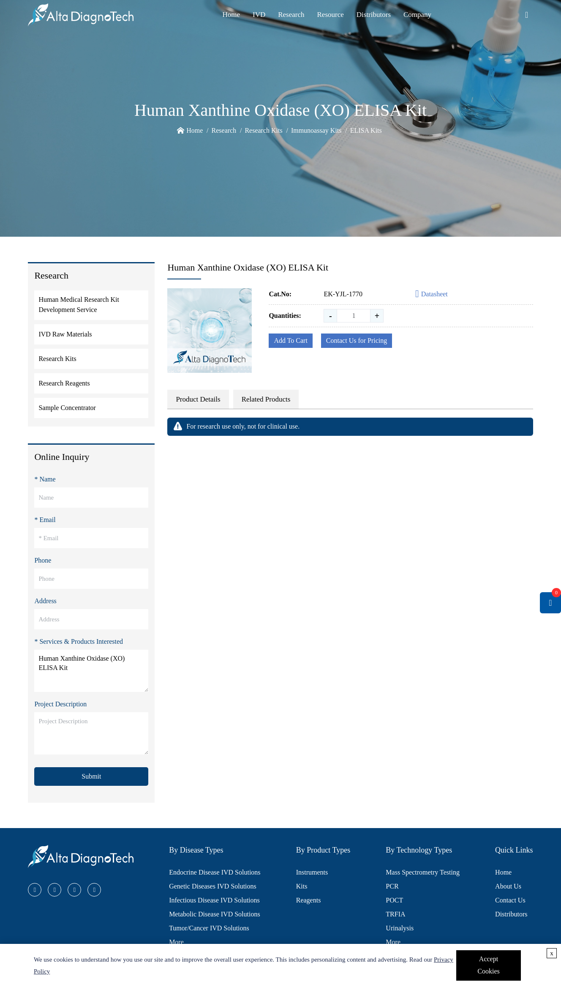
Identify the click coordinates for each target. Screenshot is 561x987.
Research (291, 15)
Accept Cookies (488, 965)
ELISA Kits (366, 130)
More (176, 942)
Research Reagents (64, 383)
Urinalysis (400, 928)
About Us (508, 886)
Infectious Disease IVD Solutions (214, 900)
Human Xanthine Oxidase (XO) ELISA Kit (91, 671)
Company (417, 15)
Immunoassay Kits (316, 130)
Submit (91, 776)
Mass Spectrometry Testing (423, 872)
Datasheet (431, 294)
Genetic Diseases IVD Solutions (212, 886)
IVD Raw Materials (65, 334)
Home (231, 15)
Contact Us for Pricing (356, 340)
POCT (394, 900)
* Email (44, 519)
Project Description (60, 704)
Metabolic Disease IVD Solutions (214, 914)
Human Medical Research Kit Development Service (78, 304)
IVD (259, 15)
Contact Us (510, 900)
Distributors (374, 15)
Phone (42, 560)
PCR (392, 886)
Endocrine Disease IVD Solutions (214, 872)
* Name (44, 479)
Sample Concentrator (67, 407)
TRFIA (395, 914)
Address (45, 600)
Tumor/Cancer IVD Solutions (209, 928)
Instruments (312, 872)
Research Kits (263, 130)
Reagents (308, 900)
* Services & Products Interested (78, 641)
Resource (330, 15)
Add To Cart (290, 340)
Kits (302, 886)
